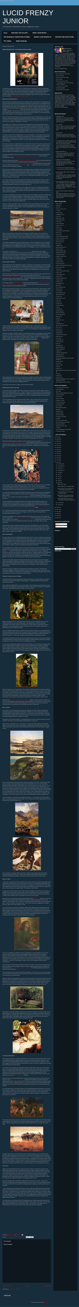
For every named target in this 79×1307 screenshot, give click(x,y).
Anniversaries (59, 274)
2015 (57, 457)
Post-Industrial (59, 349)
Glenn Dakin (59, 405)
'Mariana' (39, 337)
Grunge (58, 303)
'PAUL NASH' (59, 132)
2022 (57, 443)
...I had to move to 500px (62, 86)
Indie (57, 318)
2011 (57, 509)
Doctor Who (59, 220)
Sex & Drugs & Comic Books (63, 422)
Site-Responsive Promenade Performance (66, 370)
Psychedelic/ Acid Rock (61, 230)
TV (56, 210)
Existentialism (59, 356)
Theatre (58, 296)
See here (57, 107)
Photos (57, 232)
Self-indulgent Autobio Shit (62, 382)
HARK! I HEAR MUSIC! (40, 33)
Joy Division (59, 340)
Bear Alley (58, 391)
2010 (57, 511)
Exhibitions (58, 214)
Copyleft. (67, 96)
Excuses (58, 329)
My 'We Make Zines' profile (62, 89)
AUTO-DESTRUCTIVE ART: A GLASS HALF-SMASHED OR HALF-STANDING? (66, 182)
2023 (57, 441)
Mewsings (58, 409)
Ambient (58, 375)
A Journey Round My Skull (62, 387)
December (60, 463)
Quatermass (59, 311)
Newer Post (6, 1286)
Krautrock (58, 249)
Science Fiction (59, 209)
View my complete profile (61, 68)
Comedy (58, 260)
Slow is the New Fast (61, 325)
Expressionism (59, 292)
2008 (57, 515)
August (59, 472)
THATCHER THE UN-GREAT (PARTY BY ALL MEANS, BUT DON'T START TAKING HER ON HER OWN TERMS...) (66, 142)
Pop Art (58, 363)
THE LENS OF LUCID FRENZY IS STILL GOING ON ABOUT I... (65, 489)
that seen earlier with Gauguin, (24, 251)
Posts (58, 524)
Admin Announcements (61, 271)
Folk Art (58, 338)
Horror (57, 234)
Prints (57, 366)
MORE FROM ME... (22, 41)
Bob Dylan (58, 336)
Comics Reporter (60, 394)
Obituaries (58, 261)
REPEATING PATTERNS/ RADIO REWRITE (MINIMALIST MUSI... (65, 496)
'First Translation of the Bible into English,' (20, 495)
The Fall (58, 291)
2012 (57, 507)
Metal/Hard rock (60, 252)
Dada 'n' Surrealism (60, 238)
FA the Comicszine (60, 402)
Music (57, 203)
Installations (59, 283)
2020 (57, 447)
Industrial (58, 309)
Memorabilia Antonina (61, 407)
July (59, 474)
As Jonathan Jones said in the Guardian (21, 967)
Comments (59, 526)
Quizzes (58, 368)
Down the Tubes (60, 398)
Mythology (58, 332)
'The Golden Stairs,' (18, 1075)
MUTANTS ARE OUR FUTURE (64, 37)
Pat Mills (58, 418)
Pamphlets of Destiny (61, 416)
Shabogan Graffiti (60, 424)
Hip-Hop (58, 316)
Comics (58, 229)
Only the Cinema (60, 414)
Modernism (15, 1237)
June (59, 476)
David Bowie (59, 305)
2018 (57, 451)
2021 (57, 445)
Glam (57, 343)
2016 (57, 455)
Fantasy (10, 1237)
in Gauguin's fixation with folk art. (35, 121)
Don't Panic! (59, 396)
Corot (30, 164)
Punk (57, 221)
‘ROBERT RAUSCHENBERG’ (63, 159)
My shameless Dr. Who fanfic (63, 73)
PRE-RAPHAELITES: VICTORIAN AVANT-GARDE (65, 492)
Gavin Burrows (67, 48)
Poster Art (58, 365)
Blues (57, 285)
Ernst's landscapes (17, 282)
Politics (57, 212)
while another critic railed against (26, 519)
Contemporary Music (61, 236)
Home (5, 33)
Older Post (47, 1286)
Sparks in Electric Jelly (61, 425)
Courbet (24, 164)
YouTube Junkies (60, 278)
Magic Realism (59, 347)
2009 (57, 513)
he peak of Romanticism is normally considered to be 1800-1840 (23, 156)
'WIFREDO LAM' (60, 116)
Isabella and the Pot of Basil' (17, 1079)
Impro (57, 243)
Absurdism (58, 345)
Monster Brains (59, 413)
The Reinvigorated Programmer (63, 429)
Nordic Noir (58, 361)
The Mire (58, 427)
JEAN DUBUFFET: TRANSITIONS (65, 486)
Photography (59, 323)
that (35, 160)
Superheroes (59, 254)
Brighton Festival (60, 256)
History (57, 272)
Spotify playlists (59, 250)
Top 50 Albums (59, 287)
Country (58, 258)
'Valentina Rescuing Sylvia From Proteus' (20, 700)
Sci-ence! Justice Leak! (61, 420)
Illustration (58, 377)
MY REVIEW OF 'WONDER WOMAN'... (65, 167)
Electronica (58, 241)
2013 (57, 462)
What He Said (59, 312)
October (60, 468)
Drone (57, 269)
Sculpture (58, 280)
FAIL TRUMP (59, 124)
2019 (57, 449)
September (60, 470)
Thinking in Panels (60, 431)
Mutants (58, 289)
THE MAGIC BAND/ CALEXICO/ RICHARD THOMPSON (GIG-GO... (66, 499)
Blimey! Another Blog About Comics (64, 393)
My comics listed (60, 75)
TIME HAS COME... (62, 484)
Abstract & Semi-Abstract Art (63, 265)
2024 (57, 439)
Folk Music (58, 225)
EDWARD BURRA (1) (61, 151)
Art (7, 1237)
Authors (58, 276)
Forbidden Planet (60, 404)
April (59, 480)
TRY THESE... (8, 41)
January (60, 504)
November (60, 466)
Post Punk (58, 223)
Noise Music (59, 240)
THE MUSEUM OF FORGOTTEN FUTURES (17, 37)
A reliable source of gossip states (26, 160)
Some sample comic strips (62, 77)
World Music (59, 354)
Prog (57, 300)
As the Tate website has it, (14, 109)
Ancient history (59, 314)
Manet (20, 164)
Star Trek (58, 327)
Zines (57, 373)
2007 (57, 517)
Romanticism (21, 1237)
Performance (59, 263)
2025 (57, 437)
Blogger (46, 1302)
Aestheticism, (36, 898)
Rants (57, 227)
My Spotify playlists (60, 87)
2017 (57, 453)
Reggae (58, 351)
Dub (57, 307)
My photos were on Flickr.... (62, 81)
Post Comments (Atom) (14, 1289)
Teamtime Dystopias (61, 352)
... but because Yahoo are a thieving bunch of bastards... (64, 83)
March (59, 482)
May (59, 478)
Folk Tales (58, 331)
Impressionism (59, 298)
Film (57, 216)
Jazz (57, 321)
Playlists (58, 245)
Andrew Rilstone (60, 389)
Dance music (59, 267)
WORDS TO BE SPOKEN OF (42, 37)
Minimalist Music (60, 247)
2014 (57, 460)
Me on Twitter (59, 79)
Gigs (57, 205)
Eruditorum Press (60, 400)
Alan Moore (58, 341)
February (60, 502)
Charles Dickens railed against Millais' (22, 517)
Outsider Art (59, 320)
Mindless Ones (59, 411)
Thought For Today (60, 334)
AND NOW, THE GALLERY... (19, 33)
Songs (57, 301)
